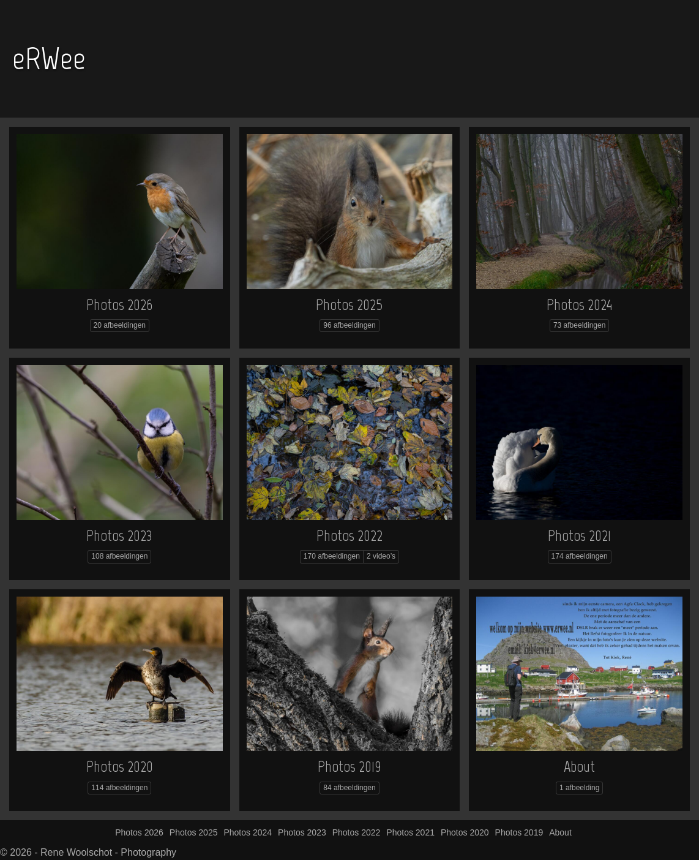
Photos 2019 (349, 766)
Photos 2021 (579, 535)
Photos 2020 (119, 766)
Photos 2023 (119, 535)
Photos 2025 (349, 304)
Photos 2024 (579, 304)
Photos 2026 (119, 304)
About (579, 766)
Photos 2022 (349, 535)
